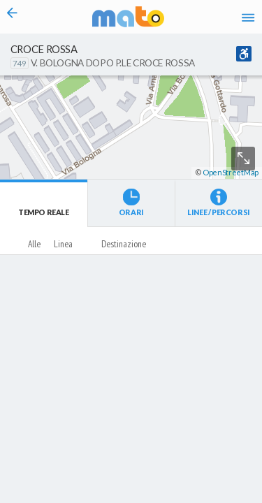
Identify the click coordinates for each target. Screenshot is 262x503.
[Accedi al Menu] (248, 17)
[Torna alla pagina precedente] (12, 17)
